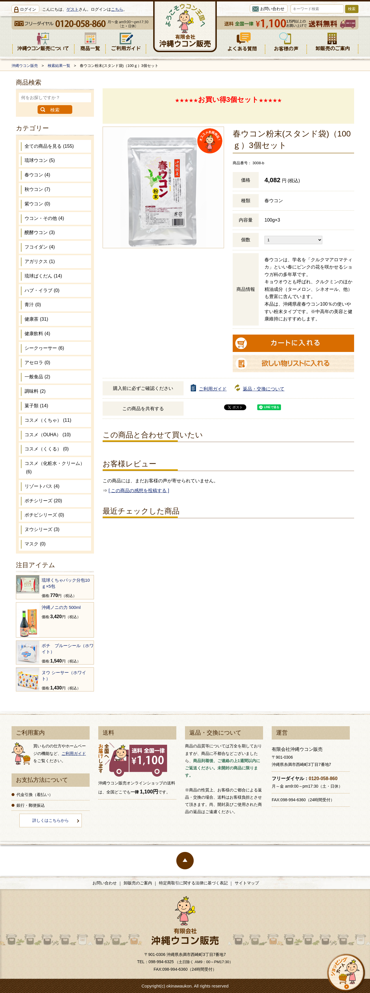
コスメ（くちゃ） (48, 420)
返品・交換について (263, 388)
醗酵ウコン (40, 232)
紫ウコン (37, 203)
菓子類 (36, 405)
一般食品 (37, 376)
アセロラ (37, 362)
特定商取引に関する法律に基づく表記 (193, 883)
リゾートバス (42, 486)
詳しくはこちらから (50, 820)
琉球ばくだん (43, 275)
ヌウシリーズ (42, 529)
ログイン (28, 9)
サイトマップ (247, 883)
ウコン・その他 (44, 218)
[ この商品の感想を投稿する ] (138, 490)
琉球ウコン (40, 160)
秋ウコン (37, 189)
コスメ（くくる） (47, 448)
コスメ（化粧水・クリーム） (55, 467)
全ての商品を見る (49, 146)
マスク (35, 543)
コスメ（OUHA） (48, 434)
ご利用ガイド (213, 388)
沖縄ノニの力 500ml (61, 607)
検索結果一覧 (59, 65)
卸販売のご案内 (138, 883)
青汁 (33, 304)
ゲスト (72, 9)
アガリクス (40, 261)
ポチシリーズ (43, 500)
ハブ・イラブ (42, 290)
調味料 (35, 391)
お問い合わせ (272, 8)
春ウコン (37, 174)
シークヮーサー (44, 348)
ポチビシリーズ (44, 514)
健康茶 (36, 319)
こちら (117, 9)
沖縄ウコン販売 (25, 65)
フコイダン (40, 246)
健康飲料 (37, 333)
